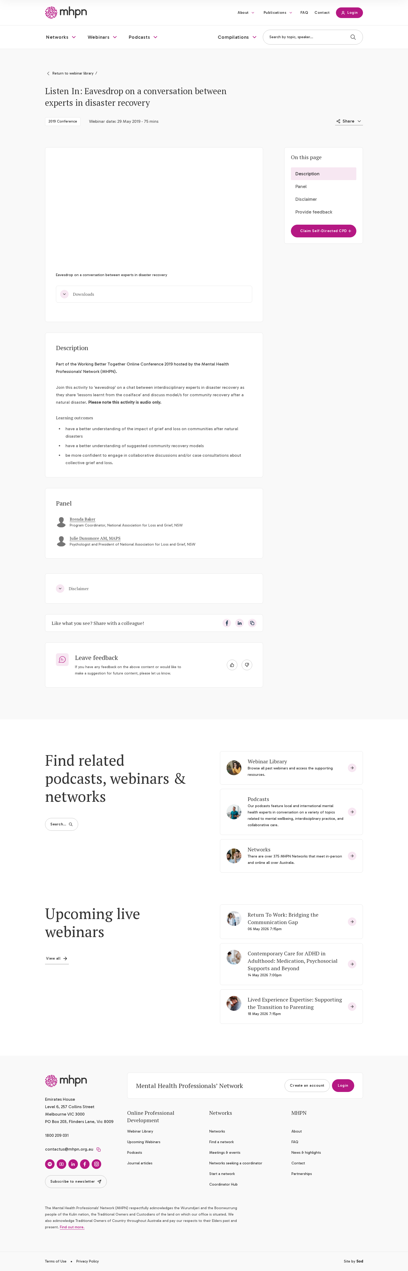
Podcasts (258, 799)
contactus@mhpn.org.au (69, 1149)
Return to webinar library (73, 73)
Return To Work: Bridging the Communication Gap (283, 918)
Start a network (222, 1174)
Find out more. (72, 1227)
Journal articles (139, 1163)
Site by (353, 1261)
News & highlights (306, 1152)
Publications (275, 12)
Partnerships (301, 1174)
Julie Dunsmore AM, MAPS (95, 538)
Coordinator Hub (223, 1184)
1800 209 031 (57, 1135)
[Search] (353, 37)
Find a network (221, 1142)
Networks (259, 849)
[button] (61, 37)
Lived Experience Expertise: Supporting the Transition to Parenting (295, 1003)
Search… (61, 824)
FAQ (304, 12)
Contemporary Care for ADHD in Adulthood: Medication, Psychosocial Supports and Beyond (293, 961)
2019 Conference (62, 121)
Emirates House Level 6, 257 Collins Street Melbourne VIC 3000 (69, 1107)
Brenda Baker (82, 519)
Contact (322, 12)
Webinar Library (267, 761)
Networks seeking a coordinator (235, 1163)
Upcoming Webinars (143, 1142)
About (243, 12)
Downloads (77, 294)
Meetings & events (224, 1152)
